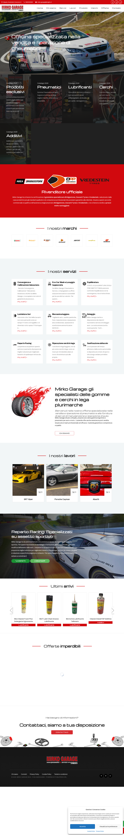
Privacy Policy (100, 831)
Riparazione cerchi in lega (63, 343)
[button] (11, 610)
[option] (62, 43)
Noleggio (91, 314)
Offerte (105, 8)
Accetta (83, 826)
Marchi (94, 8)
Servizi (62, 8)
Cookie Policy (91, 831)
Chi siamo (51, 8)
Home (40, 8)
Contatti (116, 8)
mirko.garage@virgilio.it (43, 2)
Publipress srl (61, 777)
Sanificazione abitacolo (97, 343)
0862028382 (28, 2)
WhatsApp (40, 561)
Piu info (22, 302)
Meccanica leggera (60, 314)
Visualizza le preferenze (108, 826)
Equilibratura (93, 282)
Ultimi (62, 586)
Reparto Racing (24, 343)
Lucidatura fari (24, 314)
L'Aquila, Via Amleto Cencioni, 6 (11, 2)
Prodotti (83, 8)
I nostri (62, 228)
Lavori (73, 8)
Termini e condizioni (60, 774)
